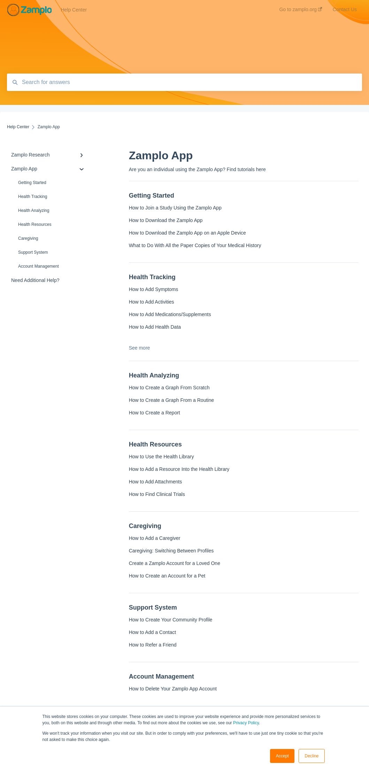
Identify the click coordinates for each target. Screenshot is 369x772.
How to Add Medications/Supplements (170, 314)
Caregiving (28, 238)
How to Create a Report (154, 412)
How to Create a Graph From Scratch (169, 387)
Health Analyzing (33, 210)
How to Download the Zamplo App (166, 220)
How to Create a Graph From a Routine (171, 400)
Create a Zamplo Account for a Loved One (174, 563)
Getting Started (32, 182)
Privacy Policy (246, 722)
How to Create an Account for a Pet (167, 576)
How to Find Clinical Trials (157, 494)
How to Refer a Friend (153, 645)
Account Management (38, 266)
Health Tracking (32, 196)
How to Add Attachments (155, 481)
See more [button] (139, 348)
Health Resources (34, 224)
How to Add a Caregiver (154, 538)
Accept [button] (282, 756)
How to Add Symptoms (153, 289)
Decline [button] (311, 756)
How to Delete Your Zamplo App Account (173, 688)
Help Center (74, 10)
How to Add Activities (151, 302)
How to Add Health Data (155, 327)
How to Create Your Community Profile (171, 619)
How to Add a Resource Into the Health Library (179, 469)
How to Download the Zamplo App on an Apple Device (187, 233)
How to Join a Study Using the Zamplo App (175, 208)
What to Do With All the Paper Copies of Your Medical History (195, 245)
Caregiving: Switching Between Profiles (171, 550)
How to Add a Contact (152, 632)
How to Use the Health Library (161, 456)
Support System (33, 252)
